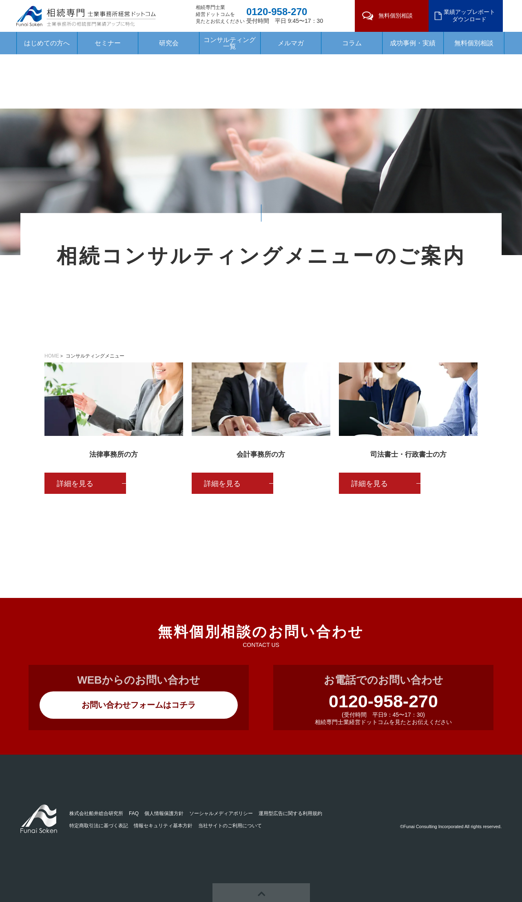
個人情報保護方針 (164, 813)
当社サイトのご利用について (230, 826)
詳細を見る (75, 484)
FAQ (134, 813)
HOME (51, 356)
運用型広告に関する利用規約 (290, 813)
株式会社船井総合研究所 (96, 813)
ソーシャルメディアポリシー (221, 813)
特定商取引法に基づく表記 (98, 826)
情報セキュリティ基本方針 (163, 826)
